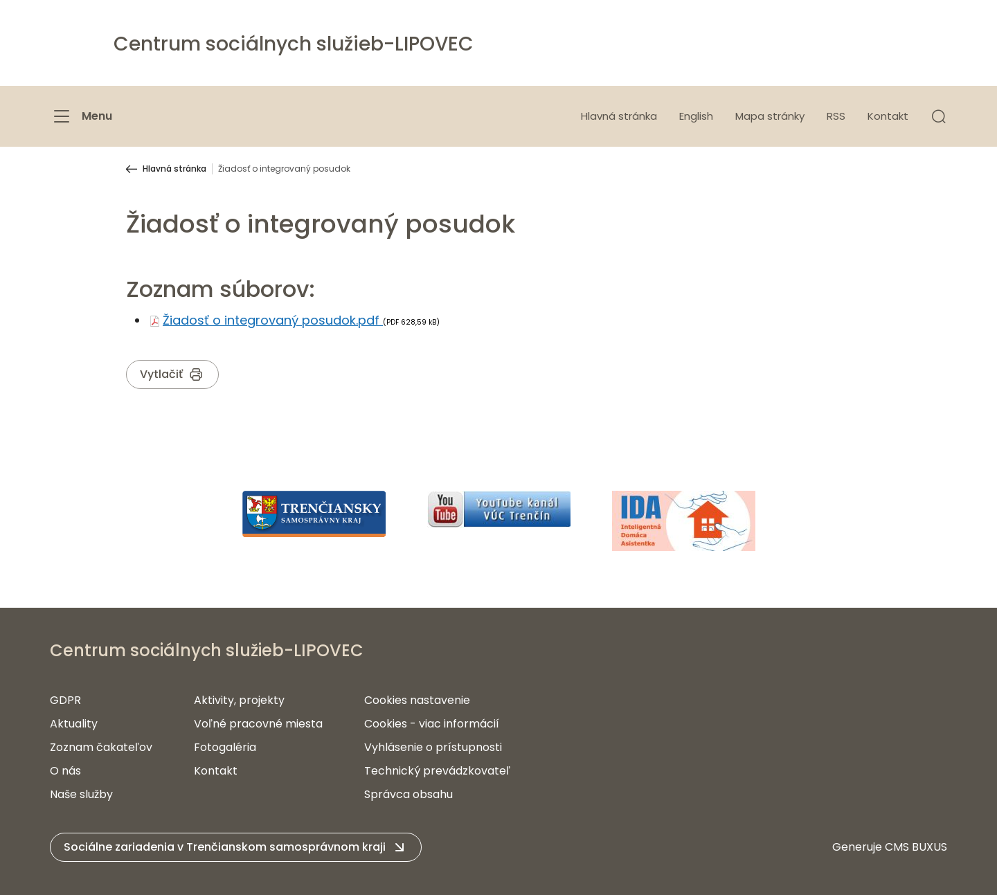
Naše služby (81, 794)
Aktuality (74, 724)
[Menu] (81, 116)
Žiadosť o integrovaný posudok (284, 168)
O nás (65, 771)
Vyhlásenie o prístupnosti (433, 747)
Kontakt (888, 116)
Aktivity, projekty (239, 700)
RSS (836, 116)
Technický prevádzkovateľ (437, 771)
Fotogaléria (225, 747)
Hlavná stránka (619, 116)
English (696, 116)
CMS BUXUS (916, 847)
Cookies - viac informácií (431, 724)
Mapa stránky (770, 116)
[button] (938, 116)
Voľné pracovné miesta (258, 724)
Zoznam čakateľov (101, 747)
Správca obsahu (408, 794)
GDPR (65, 700)
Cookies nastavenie (417, 700)
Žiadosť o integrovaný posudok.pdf (273, 320)
